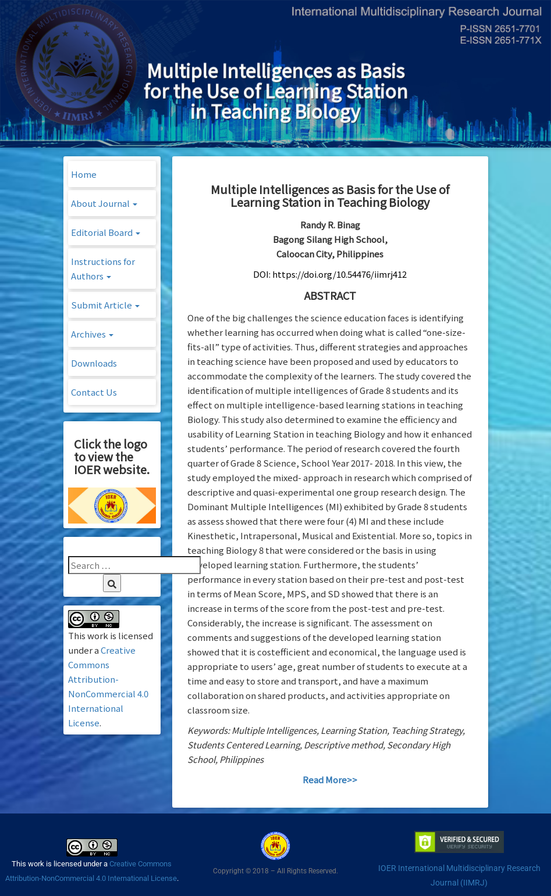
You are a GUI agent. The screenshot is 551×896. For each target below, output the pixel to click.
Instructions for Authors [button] (103, 268)
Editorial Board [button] (105, 232)
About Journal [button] (104, 203)
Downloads (94, 363)
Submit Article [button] (105, 305)
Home (84, 174)
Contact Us (94, 392)
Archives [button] (92, 334)
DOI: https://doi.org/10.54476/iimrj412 (330, 274)
